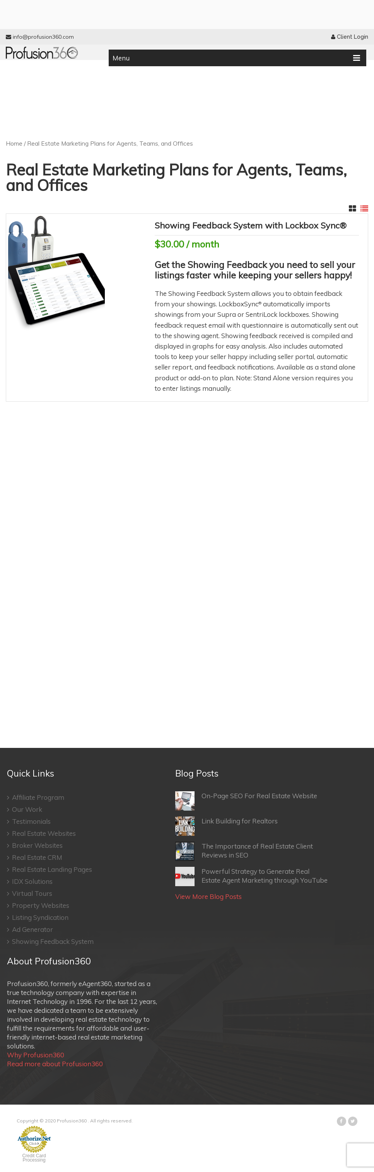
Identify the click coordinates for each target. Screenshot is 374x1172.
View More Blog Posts (208, 896)
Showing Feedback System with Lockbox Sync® (251, 225)
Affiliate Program (35, 797)
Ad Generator (30, 929)
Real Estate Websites (41, 833)
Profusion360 (72, 1121)
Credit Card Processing (34, 1158)
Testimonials (29, 821)
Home (14, 143)
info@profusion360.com (40, 36)
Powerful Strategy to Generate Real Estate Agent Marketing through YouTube (251, 876)
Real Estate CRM (34, 857)
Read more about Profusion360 (55, 1064)
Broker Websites (35, 845)
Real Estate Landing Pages (49, 869)
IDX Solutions (30, 881)
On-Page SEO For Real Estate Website (246, 801)
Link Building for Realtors (226, 826)
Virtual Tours (29, 893)
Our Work (24, 809)
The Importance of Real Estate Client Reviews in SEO (244, 851)
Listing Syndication (37, 917)
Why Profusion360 (35, 1055)
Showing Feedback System (50, 941)
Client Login (349, 37)
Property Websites (38, 905)
